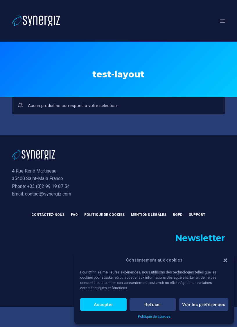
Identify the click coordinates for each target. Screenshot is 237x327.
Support (197, 215)
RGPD (177, 215)
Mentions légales (148, 215)
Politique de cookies (154, 316)
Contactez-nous (47, 215)
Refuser (152, 304)
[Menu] (222, 21)
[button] (225, 260)
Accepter (103, 304)
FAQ (74, 215)
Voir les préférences (203, 304)
